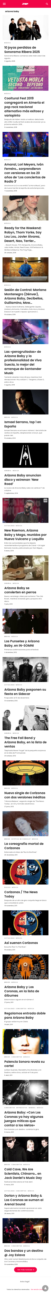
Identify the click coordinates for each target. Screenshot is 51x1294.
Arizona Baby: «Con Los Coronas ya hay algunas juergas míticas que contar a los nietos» (23, 1118)
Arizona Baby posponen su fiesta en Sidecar (25, 691)
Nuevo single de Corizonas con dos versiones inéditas (24, 795)
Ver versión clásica (38, 1289)
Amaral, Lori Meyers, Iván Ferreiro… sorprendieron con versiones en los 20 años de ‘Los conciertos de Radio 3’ (24, 173)
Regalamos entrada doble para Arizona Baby (25, 1015)
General (7, 471)
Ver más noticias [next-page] (24, 1269)
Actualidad (9, 526)
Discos (7, 887)
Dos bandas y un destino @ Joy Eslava (23, 1253)
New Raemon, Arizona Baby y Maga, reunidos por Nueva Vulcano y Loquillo (25, 534)
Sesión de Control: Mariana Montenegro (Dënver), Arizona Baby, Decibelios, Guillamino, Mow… (25, 296)
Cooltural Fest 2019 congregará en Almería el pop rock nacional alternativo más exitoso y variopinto (24, 106)
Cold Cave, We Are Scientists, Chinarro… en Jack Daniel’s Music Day (23, 1173)
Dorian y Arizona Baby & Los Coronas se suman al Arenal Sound (23, 1200)
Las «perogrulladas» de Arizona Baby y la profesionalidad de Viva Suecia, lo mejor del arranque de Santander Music (23, 362)
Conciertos (21, 1009)
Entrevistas (21, 1108)
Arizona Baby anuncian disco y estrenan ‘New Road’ (22, 479)
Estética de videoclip (21, 839)
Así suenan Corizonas (21, 943)
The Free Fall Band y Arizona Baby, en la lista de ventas (25, 742)
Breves (7, 417)
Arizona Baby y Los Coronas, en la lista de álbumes (21, 991)
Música (7, 43)
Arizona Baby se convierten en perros (20, 590)
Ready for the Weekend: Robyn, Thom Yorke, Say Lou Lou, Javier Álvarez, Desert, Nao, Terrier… (23, 234)
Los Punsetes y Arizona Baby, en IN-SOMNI (22, 643)
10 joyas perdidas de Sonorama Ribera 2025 (22, 49)
